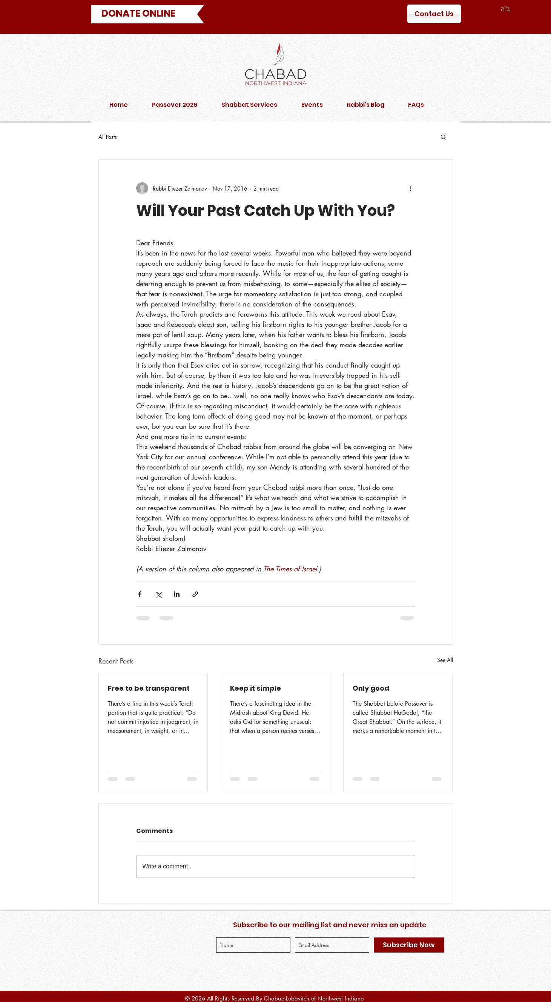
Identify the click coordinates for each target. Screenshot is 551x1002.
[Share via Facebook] (139, 594)
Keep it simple (255, 688)
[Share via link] (195, 594)
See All (445, 659)
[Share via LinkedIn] (176, 594)
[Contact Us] (434, 14)
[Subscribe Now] (409, 945)
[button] (443, 137)
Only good (371, 688)
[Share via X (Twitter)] (158, 594)
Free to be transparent (149, 688)
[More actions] (410, 188)
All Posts (107, 137)
